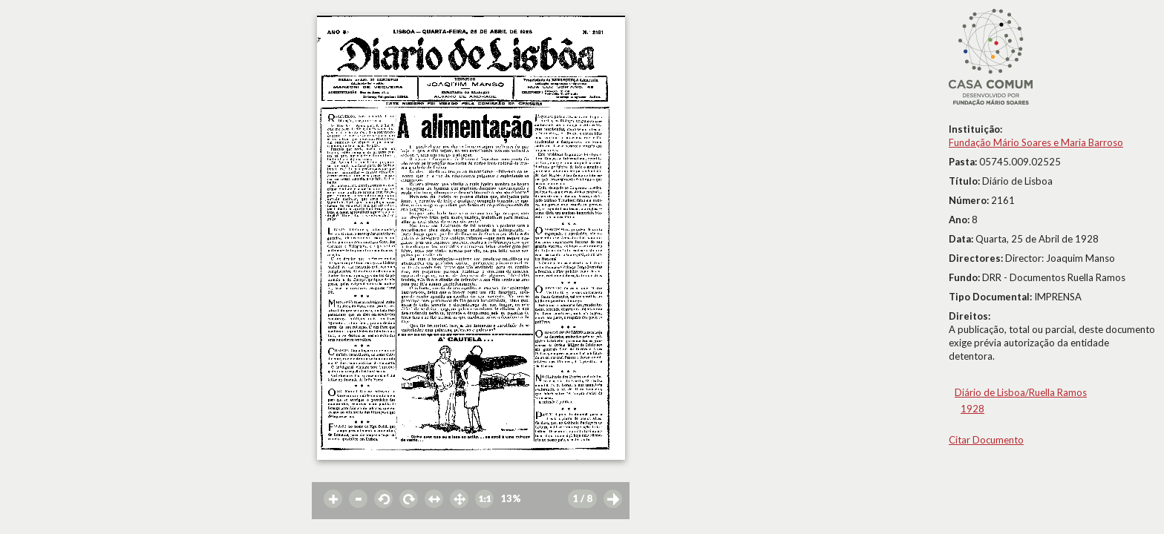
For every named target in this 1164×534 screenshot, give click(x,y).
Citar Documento (986, 440)
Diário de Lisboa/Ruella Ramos (1021, 392)
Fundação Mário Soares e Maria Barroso (1036, 142)
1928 (972, 409)
